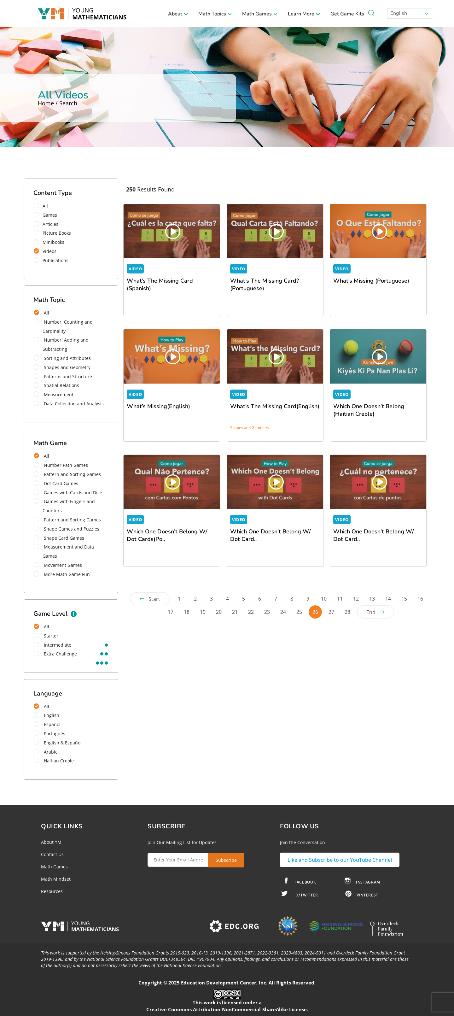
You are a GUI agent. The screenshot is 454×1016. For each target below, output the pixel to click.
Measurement (53, 394)
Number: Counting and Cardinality (63, 326)
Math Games (260, 13)
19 (203, 611)
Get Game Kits (347, 13)
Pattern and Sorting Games (67, 474)
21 (235, 611)
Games (47, 215)
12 (356, 598)
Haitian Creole (54, 761)
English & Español (58, 743)
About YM (51, 842)
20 (219, 611)
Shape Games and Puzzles (66, 529)
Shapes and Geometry (62, 367)
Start (154, 599)
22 (251, 611)
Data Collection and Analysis (69, 404)
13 (372, 598)
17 (170, 611)
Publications (53, 260)
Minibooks (51, 242)
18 (186, 611)
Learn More (304, 13)
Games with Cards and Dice (68, 493)
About (178, 13)
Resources (52, 891)
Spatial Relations (56, 385)
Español (47, 724)
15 (404, 598)
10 (324, 598)
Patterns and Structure (63, 376)
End (370, 612)
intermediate (52, 645)
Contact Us (52, 854)
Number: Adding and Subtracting (61, 344)
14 (388, 598)
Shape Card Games (59, 538)
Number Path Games (61, 465)
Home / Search (57, 103)
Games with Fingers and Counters (64, 506)
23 (267, 611)
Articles (48, 224)
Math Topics (215, 13)
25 (299, 611)
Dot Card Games (56, 483)
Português (49, 734)
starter (46, 636)
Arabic (45, 752)
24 (283, 611)
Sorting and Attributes (62, 358)
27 (331, 611)
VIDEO (135, 269)
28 (347, 611)
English (398, 13)
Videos (47, 251)
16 (420, 598)
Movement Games (58, 565)
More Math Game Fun (62, 574)
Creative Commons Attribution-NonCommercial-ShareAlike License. (227, 1009)
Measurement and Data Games (64, 551)
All (43, 206)
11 (340, 598)
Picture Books (54, 233)
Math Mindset (56, 879)
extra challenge (55, 654)
